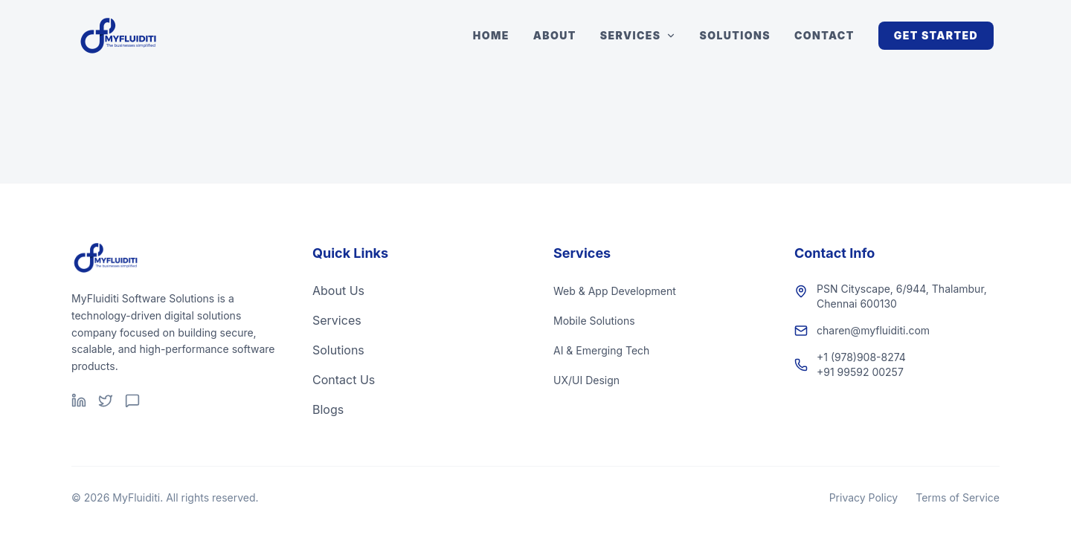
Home (491, 35)
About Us (338, 290)
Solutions (735, 35)
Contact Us (343, 379)
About (554, 35)
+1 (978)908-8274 (861, 357)
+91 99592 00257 (860, 372)
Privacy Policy (863, 497)
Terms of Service (958, 497)
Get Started (936, 35)
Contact (824, 35)
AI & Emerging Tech (601, 350)
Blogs (328, 409)
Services (638, 35)
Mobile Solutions (594, 320)
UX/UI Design (586, 380)
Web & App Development (614, 291)
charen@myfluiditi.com (873, 330)
